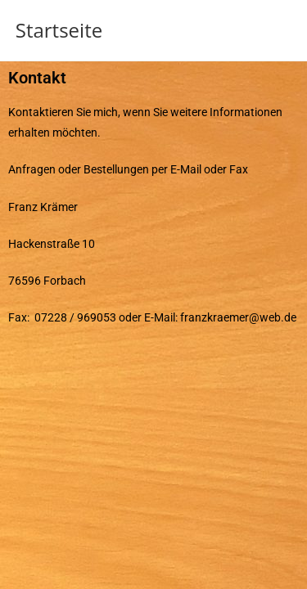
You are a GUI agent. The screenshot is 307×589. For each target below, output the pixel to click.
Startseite (59, 29)
